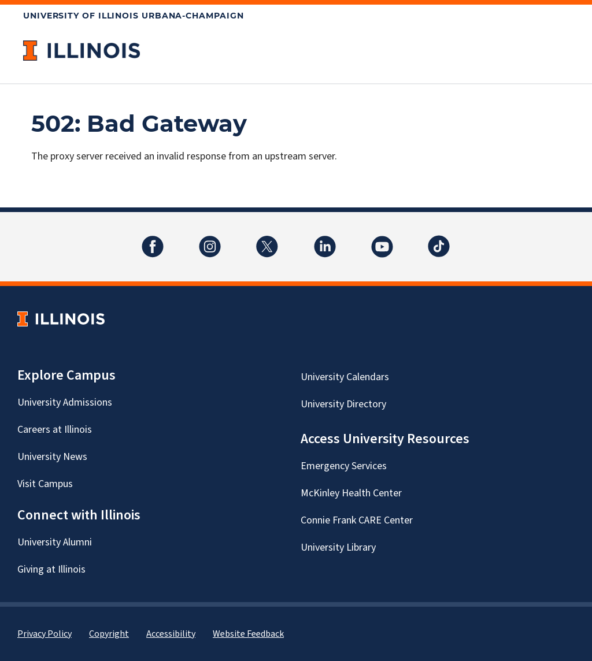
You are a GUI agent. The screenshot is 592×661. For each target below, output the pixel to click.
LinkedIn (324, 239)
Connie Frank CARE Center (357, 520)
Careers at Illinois (54, 429)
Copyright (109, 633)
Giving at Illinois (51, 569)
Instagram (209, 239)
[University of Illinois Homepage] (61, 318)
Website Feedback (248, 633)
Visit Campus (45, 484)
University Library (338, 547)
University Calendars (345, 377)
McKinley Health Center (351, 493)
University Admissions (64, 402)
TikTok (439, 239)
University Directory (343, 404)
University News (52, 457)
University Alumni (54, 542)
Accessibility (170, 633)
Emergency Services (344, 466)
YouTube (382, 239)
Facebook (152, 239)
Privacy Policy (44, 633)
